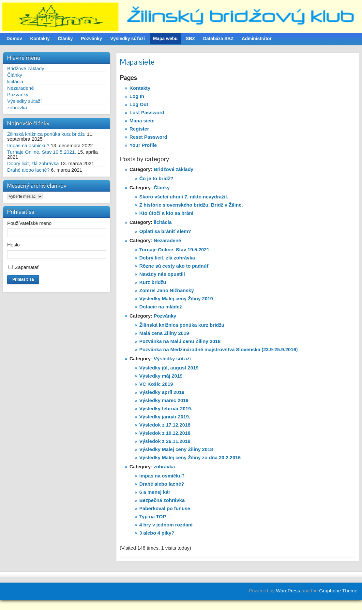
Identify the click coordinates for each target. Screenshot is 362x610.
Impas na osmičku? (28, 145)
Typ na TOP (152, 516)
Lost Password (146, 112)
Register (139, 129)
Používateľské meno (29, 223)
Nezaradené (20, 88)
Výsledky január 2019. (164, 416)
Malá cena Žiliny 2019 (164, 333)
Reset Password (148, 137)
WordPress (288, 590)
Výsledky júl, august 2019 (169, 367)
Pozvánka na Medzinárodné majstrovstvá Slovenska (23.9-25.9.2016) (218, 349)
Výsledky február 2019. (165, 408)
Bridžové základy (25, 68)
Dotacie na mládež (160, 306)
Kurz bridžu (152, 282)
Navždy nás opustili (162, 274)
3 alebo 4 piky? (156, 533)
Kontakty (139, 88)
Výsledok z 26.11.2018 (164, 441)
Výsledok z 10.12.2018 (164, 433)
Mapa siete (142, 120)
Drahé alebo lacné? (28, 170)
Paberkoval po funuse (164, 508)
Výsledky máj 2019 (161, 376)
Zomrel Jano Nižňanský (166, 290)
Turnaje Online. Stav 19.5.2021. (41, 152)
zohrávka (17, 107)
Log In (136, 96)
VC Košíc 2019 (156, 384)
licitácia (15, 81)
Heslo (13, 244)
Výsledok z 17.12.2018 (164, 425)
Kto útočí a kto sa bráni (166, 213)
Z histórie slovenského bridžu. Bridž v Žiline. (191, 205)
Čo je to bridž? (156, 178)
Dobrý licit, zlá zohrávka (33, 163)
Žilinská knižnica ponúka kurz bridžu (46, 134)
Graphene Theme (338, 590)
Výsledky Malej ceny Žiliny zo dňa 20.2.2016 (190, 457)
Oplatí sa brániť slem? (165, 231)
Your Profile (143, 145)
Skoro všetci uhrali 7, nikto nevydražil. (183, 196)
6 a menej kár (154, 492)
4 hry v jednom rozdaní (165, 524)
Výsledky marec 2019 (164, 400)
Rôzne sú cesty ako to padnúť (174, 266)
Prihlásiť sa (23, 279)
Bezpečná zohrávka (162, 500)
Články (14, 75)
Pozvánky (17, 94)
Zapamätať (27, 267)
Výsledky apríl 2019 (161, 392)
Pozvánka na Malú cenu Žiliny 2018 (179, 341)
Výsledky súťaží (24, 101)
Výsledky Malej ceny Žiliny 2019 (176, 298)
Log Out (138, 104)
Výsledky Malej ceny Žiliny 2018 (176, 449)
